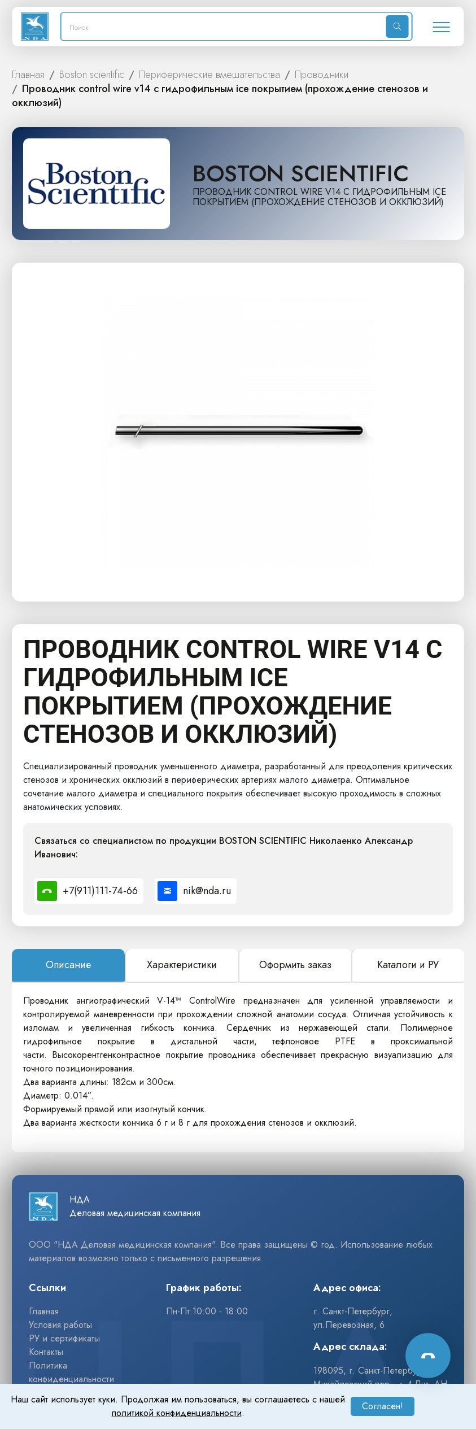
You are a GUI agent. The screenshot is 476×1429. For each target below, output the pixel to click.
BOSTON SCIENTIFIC (91, 75)
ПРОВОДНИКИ (321, 75)
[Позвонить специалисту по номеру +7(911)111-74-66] (88, 891)
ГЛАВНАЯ (28, 75)
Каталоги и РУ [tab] (408, 964)
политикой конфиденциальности (177, 1412)
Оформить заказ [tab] (295, 964)
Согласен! (382, 1406)
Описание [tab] (68, 964)
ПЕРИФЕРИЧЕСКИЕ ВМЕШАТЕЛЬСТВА (209, 75)
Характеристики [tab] (182, 964)
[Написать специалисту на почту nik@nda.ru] (196, 891)
